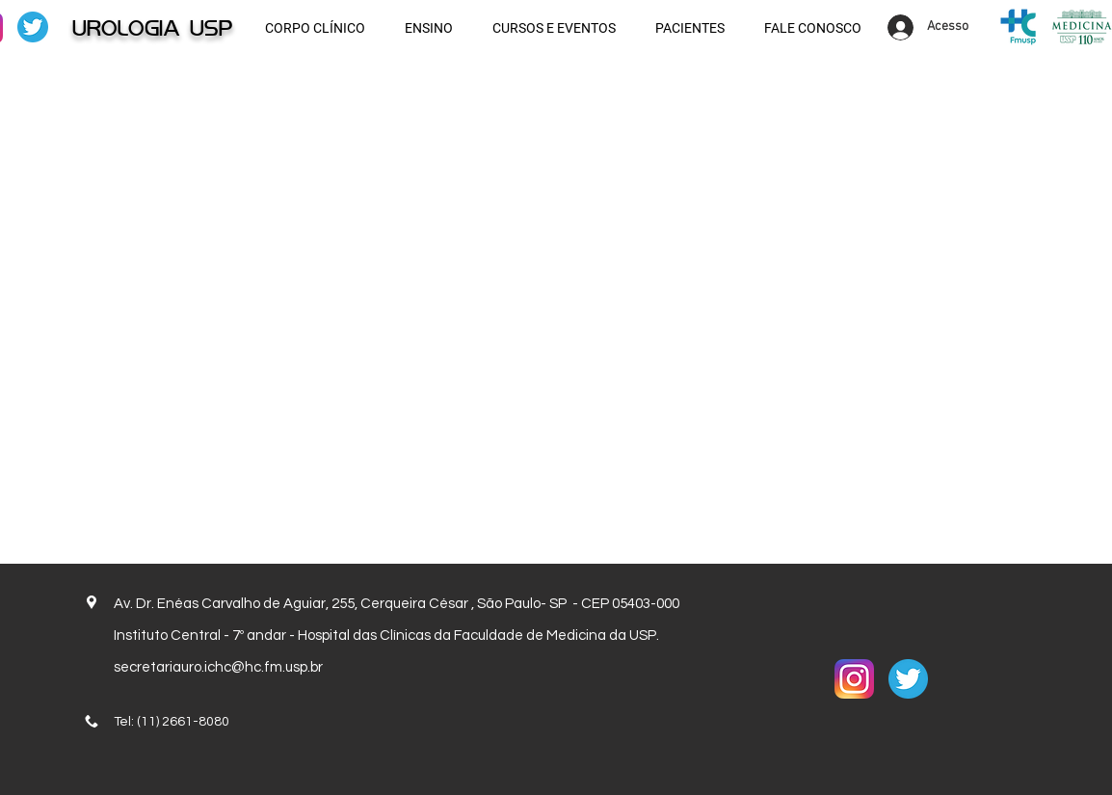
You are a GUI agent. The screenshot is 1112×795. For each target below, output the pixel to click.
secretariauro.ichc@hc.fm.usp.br (218, 667)
